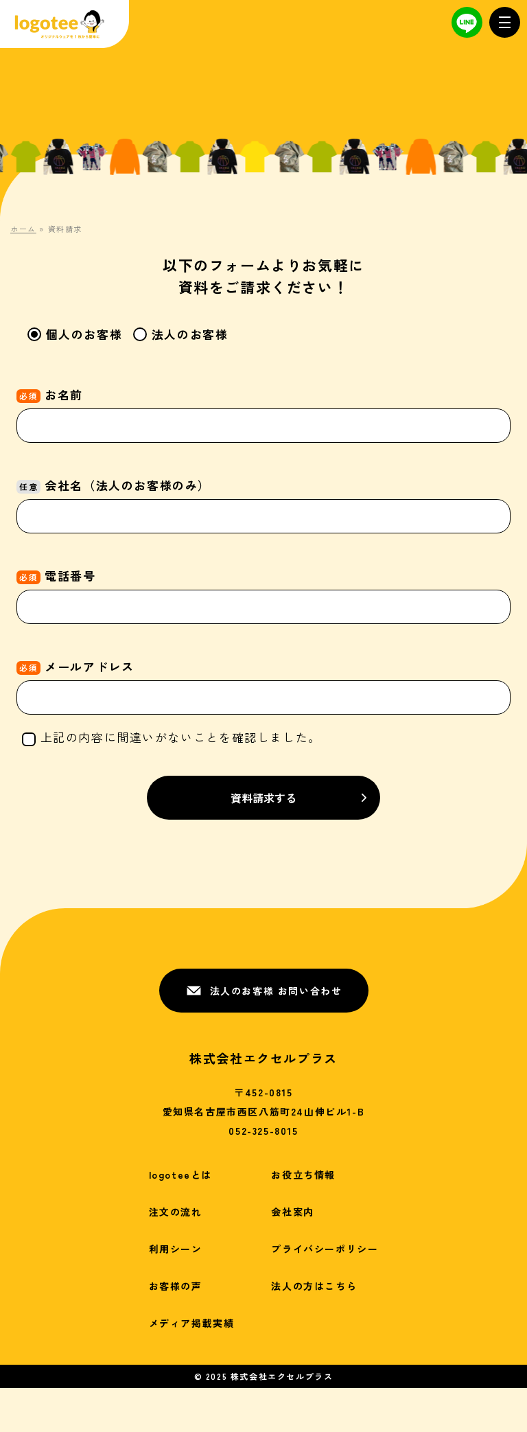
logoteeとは (180, 1174)
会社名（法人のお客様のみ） (263, 500)
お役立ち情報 (303, 1174)
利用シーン (175, 1249)
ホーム (23, 228)
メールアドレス (263, 682)
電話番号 (263, 591)
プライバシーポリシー (324, 1249)
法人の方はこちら (314, 1286)
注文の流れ (175, 1211)
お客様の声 (175, 1286)
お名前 (263, 410)
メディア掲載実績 (192, 1323)
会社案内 (292, 1211)
